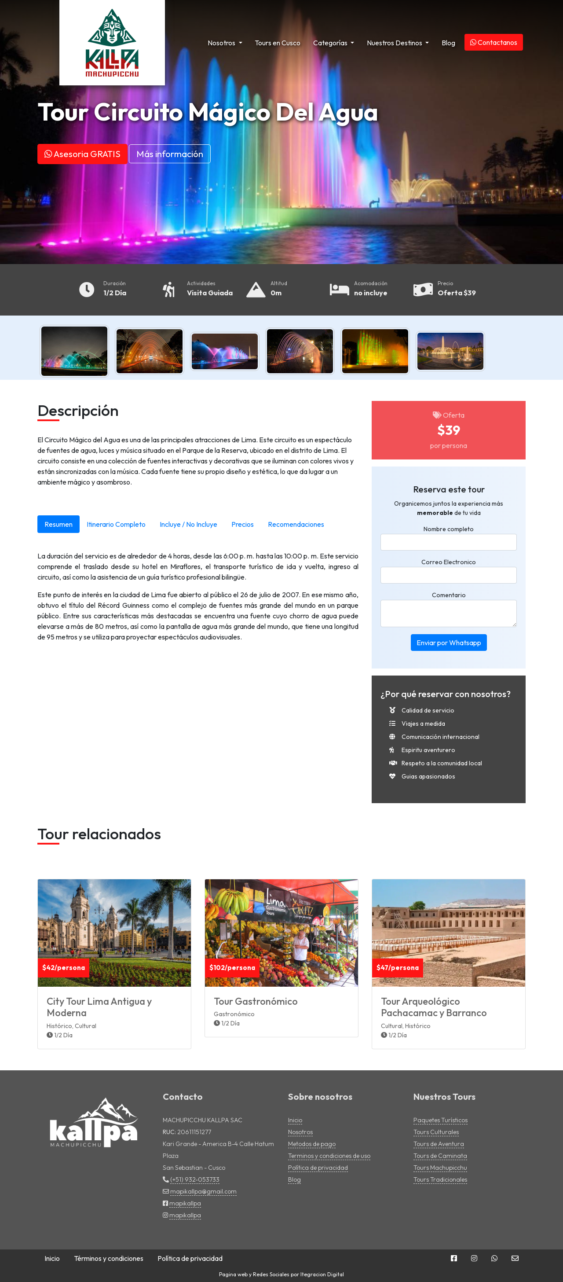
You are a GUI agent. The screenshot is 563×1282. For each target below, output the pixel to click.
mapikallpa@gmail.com (203, 1191)
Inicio (295, 1120)
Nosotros (300, 1132)
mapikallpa (185, 1203)
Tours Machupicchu (440, 1168)
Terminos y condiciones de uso (329, 1156)
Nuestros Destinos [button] (395, 42)
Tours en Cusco (277, 42)
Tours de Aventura (438, 1144)
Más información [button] (169, 153)
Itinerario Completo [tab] (116, 524)
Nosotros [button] (222, 42)
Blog (448, 42)
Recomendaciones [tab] (296, 524)
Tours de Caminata (440, 1156)
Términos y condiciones (108, 1258)
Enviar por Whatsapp (449, 642)
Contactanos (493, 42)
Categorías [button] (331, 42)
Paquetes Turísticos (440, 1120)
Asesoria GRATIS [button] (82, 153)
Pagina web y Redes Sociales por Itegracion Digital (281, 1274)
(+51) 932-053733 (194, 1179)
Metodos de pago (312, 1144)
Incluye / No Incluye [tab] (188, 524)
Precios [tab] (242, 524)
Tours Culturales (436, 1132)
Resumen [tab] (58, 524)
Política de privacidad (318, 1168)
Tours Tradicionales (440, 1179)
